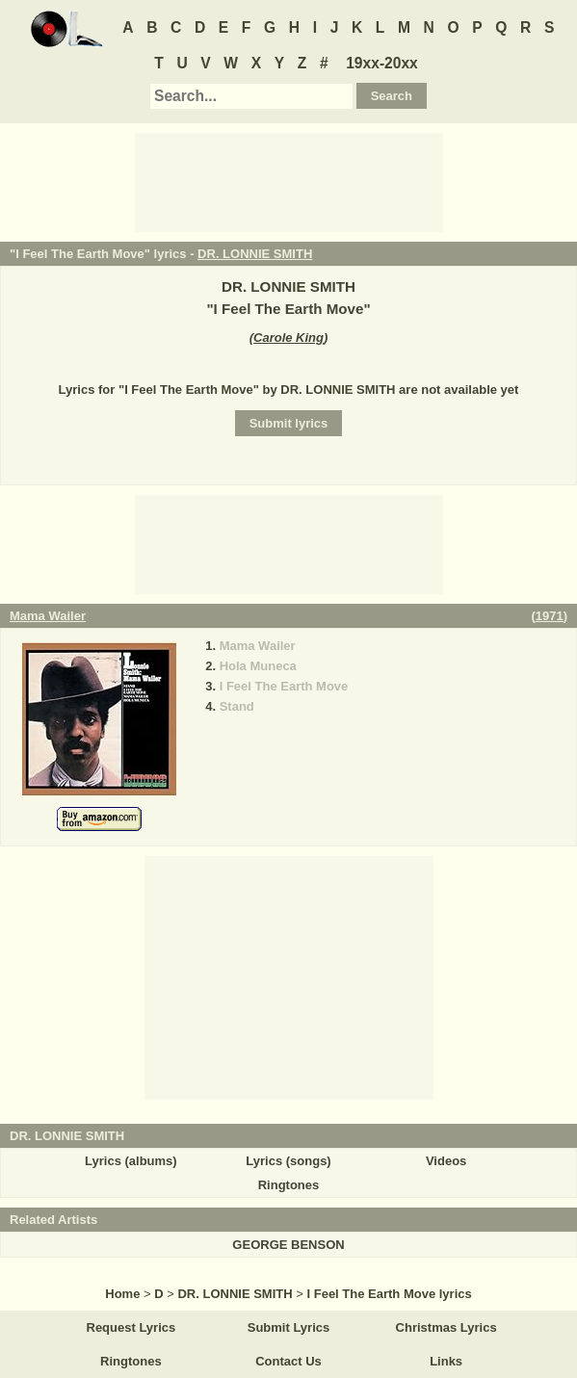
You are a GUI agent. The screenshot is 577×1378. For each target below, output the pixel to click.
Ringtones (289, 1185)
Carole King (288, 337)
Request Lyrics (131, 1327)
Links (446, 1361)
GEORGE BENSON (288, 1244)
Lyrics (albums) (131, 1161)
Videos (446, 1161)
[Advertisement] (289, 181)
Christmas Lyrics (446, 1327)
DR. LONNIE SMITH (254, 254)
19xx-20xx (382, 63)
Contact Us (288, 1361)
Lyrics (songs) (288, 1161)
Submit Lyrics (288, 1327)
